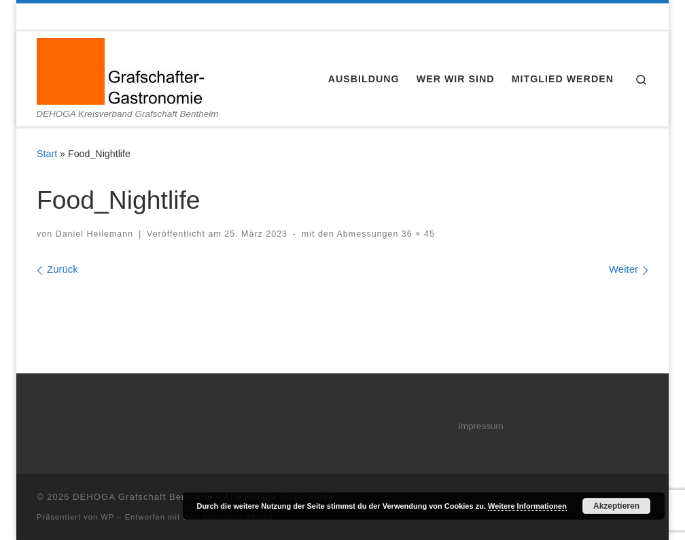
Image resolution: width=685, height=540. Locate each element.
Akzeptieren (616, 506)
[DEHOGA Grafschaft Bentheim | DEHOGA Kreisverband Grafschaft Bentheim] (120, 70)
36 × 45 (416, 234)
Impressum (481, 426)
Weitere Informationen (527, 506)
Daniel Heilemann (95, 234)
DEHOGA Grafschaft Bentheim (142, 497)
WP (107, 517)
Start (47, 153)
